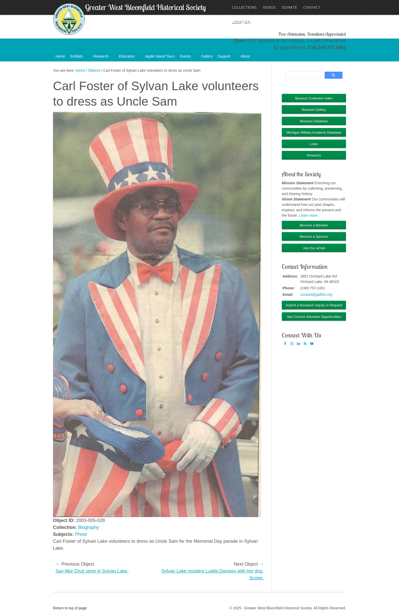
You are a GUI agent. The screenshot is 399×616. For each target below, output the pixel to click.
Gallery (206, 56)
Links (314, 144)
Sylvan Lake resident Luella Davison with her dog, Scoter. (212, 574)
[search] (303, 75)
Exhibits (79, 57)
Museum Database (314, 121)
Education (129, 57)
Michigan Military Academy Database (313, 132)
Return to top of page (70, 608)
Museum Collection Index (314, 98)
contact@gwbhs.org (316, 294)
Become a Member (314, 225)
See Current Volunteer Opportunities (314, 317)
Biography (88, 527)
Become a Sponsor (314, 236)
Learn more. (308, 215)
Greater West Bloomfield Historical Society (145, 7)
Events (188, 57)
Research (103, 57)
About (248, 57)
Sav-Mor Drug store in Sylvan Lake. (92, 571)
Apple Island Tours (160, 56)
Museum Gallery (314, 110)
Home (60, 56)
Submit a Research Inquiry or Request (314, 305)
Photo (81, 534)
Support (226, 57)
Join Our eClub (314, 248)
